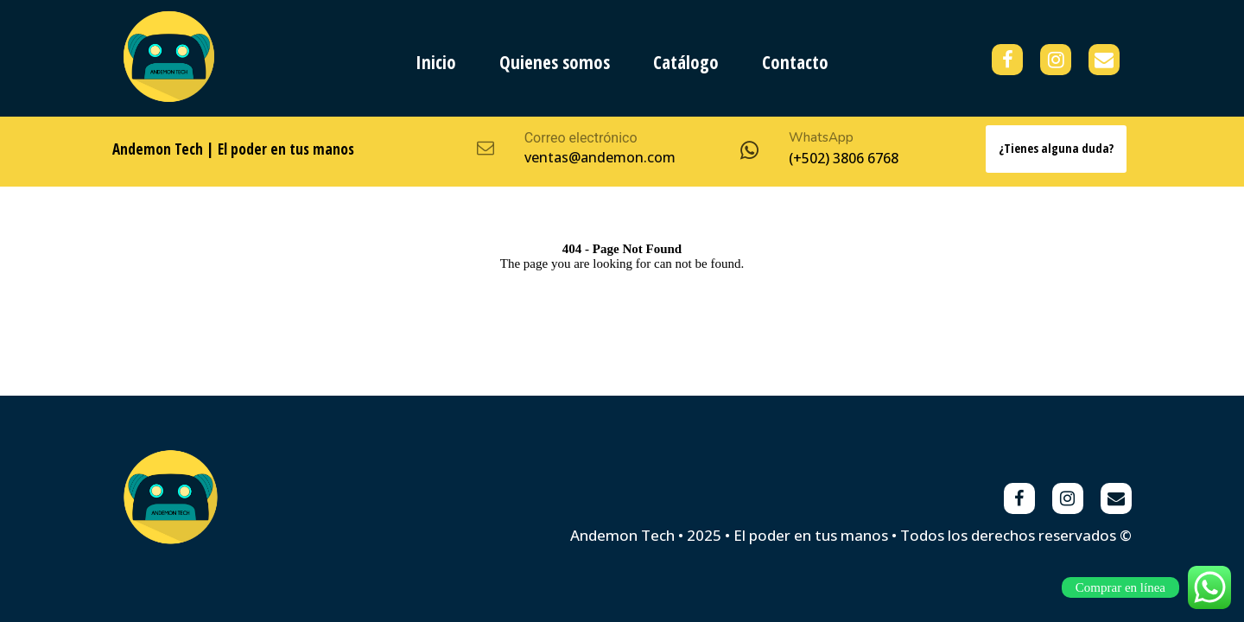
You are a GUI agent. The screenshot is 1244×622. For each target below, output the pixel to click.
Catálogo (686, 62)
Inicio (436, 62)
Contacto (795, 62)
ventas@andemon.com (600, 157)
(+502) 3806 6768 (843, 158)
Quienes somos (554, 62)
